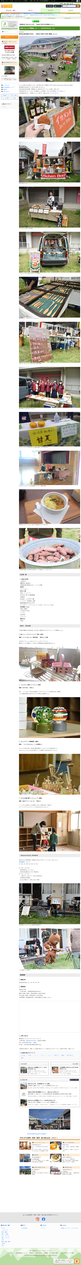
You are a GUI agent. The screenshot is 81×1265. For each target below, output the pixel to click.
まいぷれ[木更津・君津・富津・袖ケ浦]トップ (12, 15)
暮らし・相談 (5, 1234)
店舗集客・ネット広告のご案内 (10, 95)
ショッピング (5, 1230)
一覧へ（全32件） (75, 1079)
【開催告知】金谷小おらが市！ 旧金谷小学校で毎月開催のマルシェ (44, 15)
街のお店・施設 (10, 10)
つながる (70, 10)
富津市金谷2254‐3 (32, 1040)
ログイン (59, 6)
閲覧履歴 (51, 6)
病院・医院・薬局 (6, 1241)
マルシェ (43, 1055)
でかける (50, 10)
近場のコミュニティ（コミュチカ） (69, 1228)
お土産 (29, 1055)
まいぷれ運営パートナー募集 (9, 98)
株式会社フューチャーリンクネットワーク (42, 1250)
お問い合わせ (6, 91)
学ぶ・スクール (5, 1235)
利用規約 (5, 89)
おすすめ (23, 1055)
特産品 (62, 1055)
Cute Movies (24, 1228)
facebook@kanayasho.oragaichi (36, 1134)
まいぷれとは (6, 85)
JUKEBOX (22, 862)
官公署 (3, 1243)
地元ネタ (56, 1055)
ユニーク (49, 1055)
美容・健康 (4, 1232)
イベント (36, 1055)
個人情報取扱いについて (9, 87)
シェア (30, 21)
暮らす (31, 10)
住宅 (3, 1239)
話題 (22, 1057)
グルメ (3, 1228)
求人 (3, 1245)
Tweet (21, 21)
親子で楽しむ (70, 1055)
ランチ (4, 106)
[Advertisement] (49, 1195)
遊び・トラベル (5, 1237)
